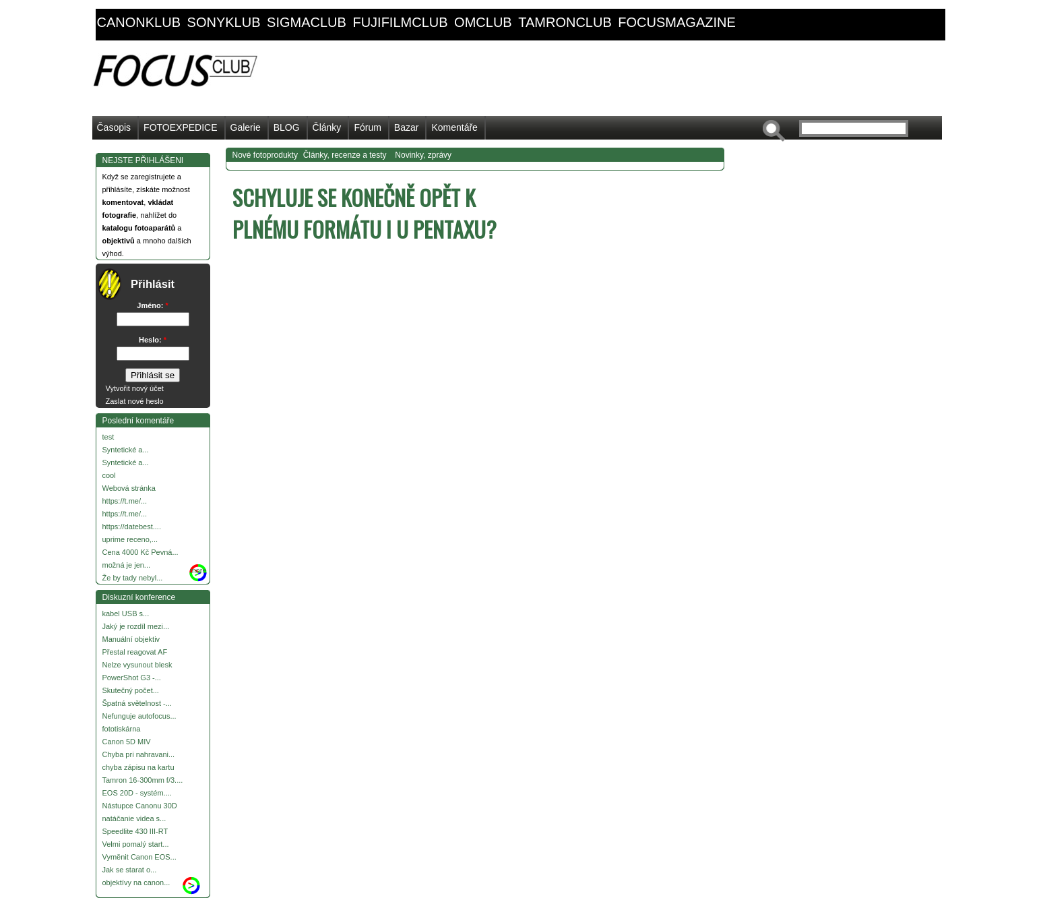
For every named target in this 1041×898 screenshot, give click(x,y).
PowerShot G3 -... (131, 678)
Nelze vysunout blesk (137, 665)
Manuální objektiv (131, 639)
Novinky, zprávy (423, 155)
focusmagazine (676, 22)
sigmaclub (306, 22)
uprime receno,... (130, 539)
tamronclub (565, 22)
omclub (483, 22)
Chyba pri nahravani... (138, 754)
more (197, 570)
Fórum (367, 127)
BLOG (287, 127)
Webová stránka (129, 488)
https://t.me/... (125, 501)
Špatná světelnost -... (137, 703)
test (108, 437)
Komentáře (454, 127)
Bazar (406, 127)
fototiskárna (121, 729)
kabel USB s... (126, 613)
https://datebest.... (131, 526)
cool (109, 475)
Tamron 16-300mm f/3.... (142, 780)
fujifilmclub (399, 22)
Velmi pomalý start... (135, 844)
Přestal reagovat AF (135, 652)
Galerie (245, 127)
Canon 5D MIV (126, 742)
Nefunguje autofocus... (139, 716)
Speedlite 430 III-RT (135, 831)
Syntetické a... (125, 450)
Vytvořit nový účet (135, 388)
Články (327, 127)
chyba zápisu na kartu (138, 767)
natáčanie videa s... (134, 818)
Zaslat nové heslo (135, 401)
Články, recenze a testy (345, 155)
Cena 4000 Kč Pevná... (140, 552)
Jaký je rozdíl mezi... (136, 626)
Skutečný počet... (130, 690)
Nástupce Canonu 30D (139, 806)
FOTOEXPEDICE (180, 127)
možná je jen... (126, 565)
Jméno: (152, 305)
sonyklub (224, 22)
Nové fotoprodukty (265, 155)
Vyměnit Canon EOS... (139, 857)
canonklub (139, 22)
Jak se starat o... (129, 870)
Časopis (114, 127)
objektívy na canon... (136, 882)
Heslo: (152, 340)
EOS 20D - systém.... (137, 793)
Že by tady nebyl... (132, 578)
